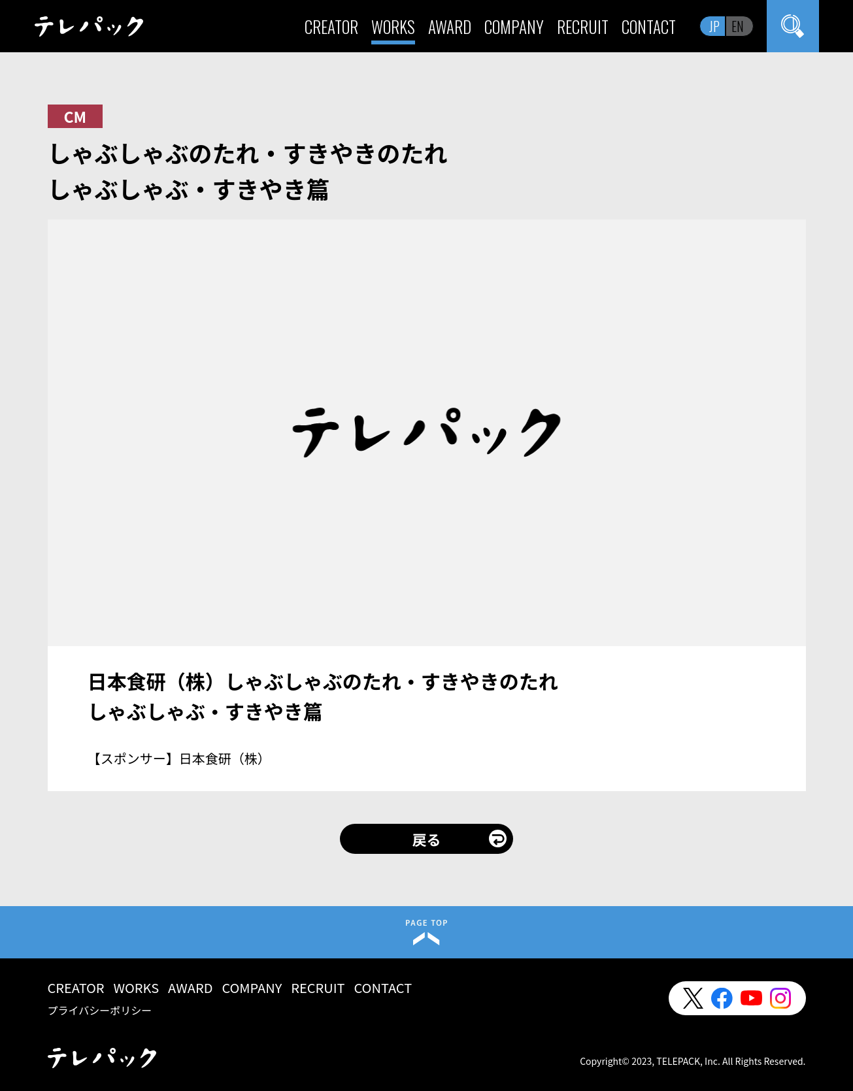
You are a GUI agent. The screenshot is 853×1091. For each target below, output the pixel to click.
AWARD (449, 26)
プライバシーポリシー (100, 1010)
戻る (426, 838)
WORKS (393, 26)
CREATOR (331, 26)
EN (737, 26)
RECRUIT (583, 26)
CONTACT (649, 26)
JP (714, 26)
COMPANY (514, 26)
